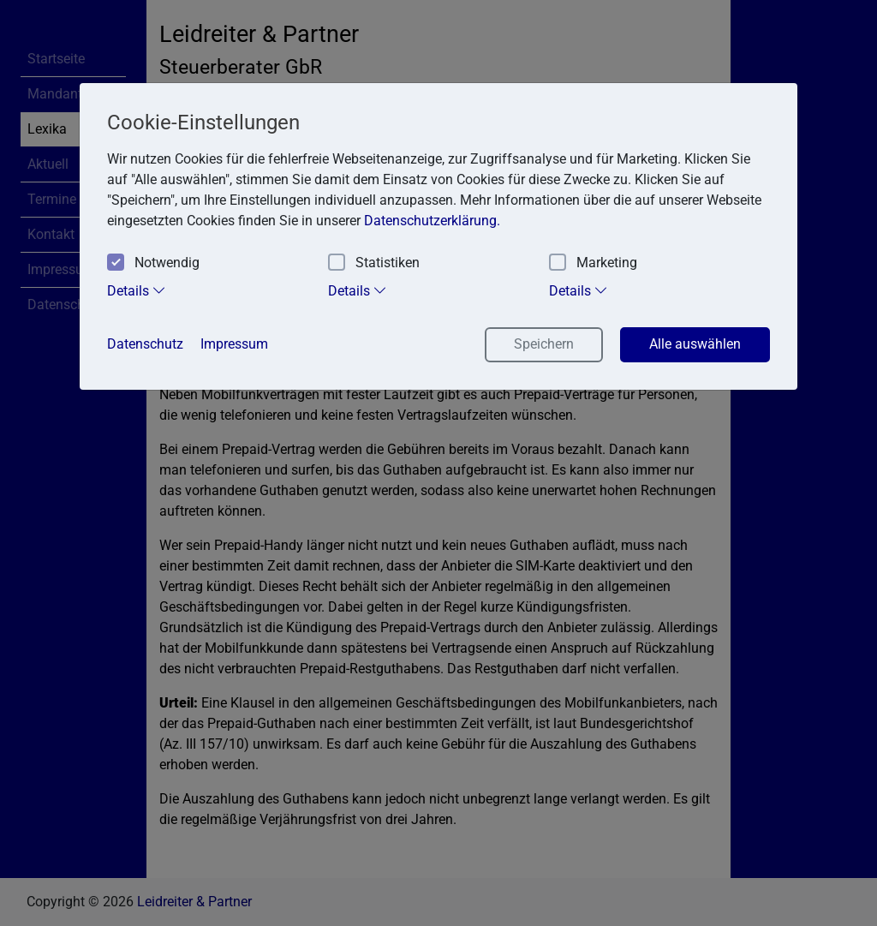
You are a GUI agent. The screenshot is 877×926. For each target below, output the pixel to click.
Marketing (593, 263)
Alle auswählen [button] (695, 344)
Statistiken (374, 263)
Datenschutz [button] (145, 344)
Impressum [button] (234, 344)
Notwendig (153, 263)
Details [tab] (136, 290)
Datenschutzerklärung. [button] (432, 220)
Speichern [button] (544, 344)
